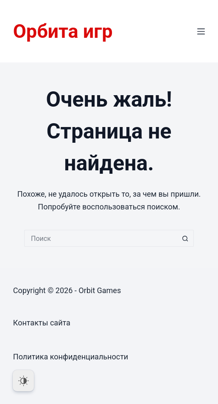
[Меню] (201, 31)
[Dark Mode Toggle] (23, 380)
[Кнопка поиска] (185, 238)
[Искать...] (100, 238)
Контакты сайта (41, 322)
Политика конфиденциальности (70, 356)
